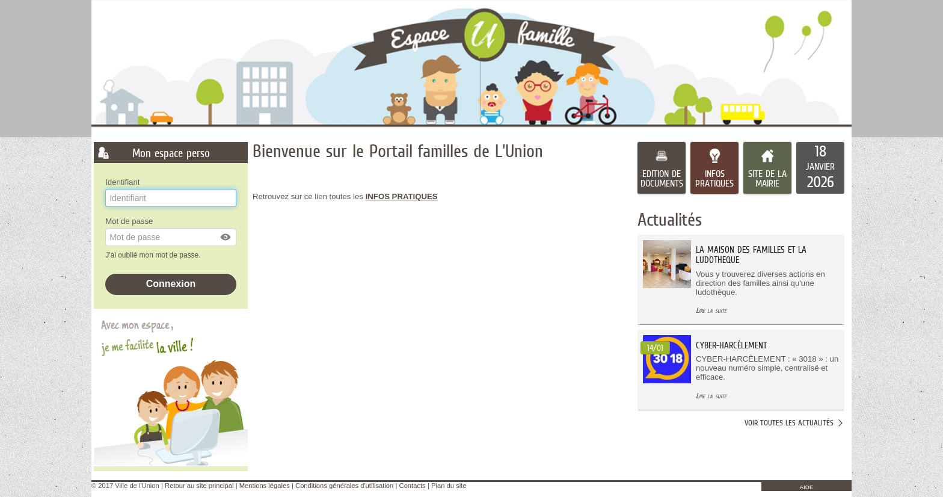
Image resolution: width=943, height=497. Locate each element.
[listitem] (820, 168)
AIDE (806, 487)
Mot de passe (129, 221)
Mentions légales (264, 485)
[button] (226, 237)
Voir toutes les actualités (789, 422)
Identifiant (122, 182)
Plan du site (448, 485)
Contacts (412, 485)
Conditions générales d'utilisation (344, 485)
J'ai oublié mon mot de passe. (154, 255)
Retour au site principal (199, 485)
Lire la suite (711, 310)
